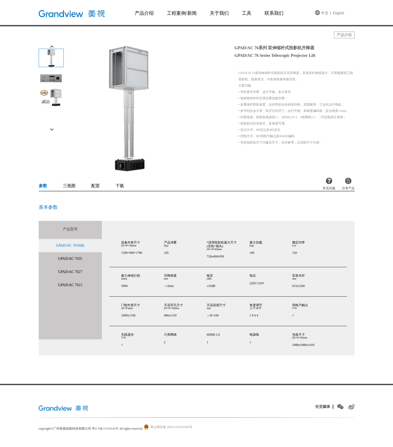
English (338, 13)
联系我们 (274, 13)
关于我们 (219, 13)
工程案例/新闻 (182, 13)
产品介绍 (144, 13)
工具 (246, 13)
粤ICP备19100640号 (105, 428)
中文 (325, 13)
